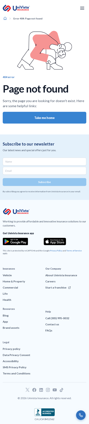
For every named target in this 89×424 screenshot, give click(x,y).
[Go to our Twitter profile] (27, 390)
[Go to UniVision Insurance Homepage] (16, 8)
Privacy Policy (56, 250)
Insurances (9, 268)
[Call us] (81, 415)
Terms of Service (74, 250)
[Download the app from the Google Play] (15, 241)
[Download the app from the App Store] (55, 241)
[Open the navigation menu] (82, 8)
